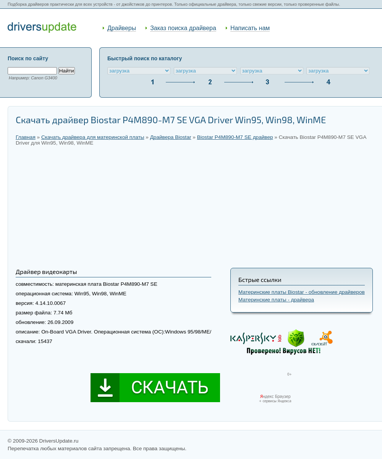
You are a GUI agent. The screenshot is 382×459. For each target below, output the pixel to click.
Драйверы (121, 28)
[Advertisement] (195, 206)
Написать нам (250, 28)
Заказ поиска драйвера (183, 28)
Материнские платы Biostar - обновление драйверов (301, 292)
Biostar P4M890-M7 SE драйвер (235, 137)
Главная (26, 137)
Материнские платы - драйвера (276, 300)
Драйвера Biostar (170, 137)
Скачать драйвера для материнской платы (92, 137)
